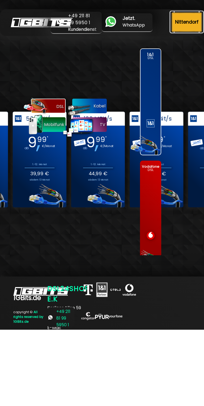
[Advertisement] (102, 367)
